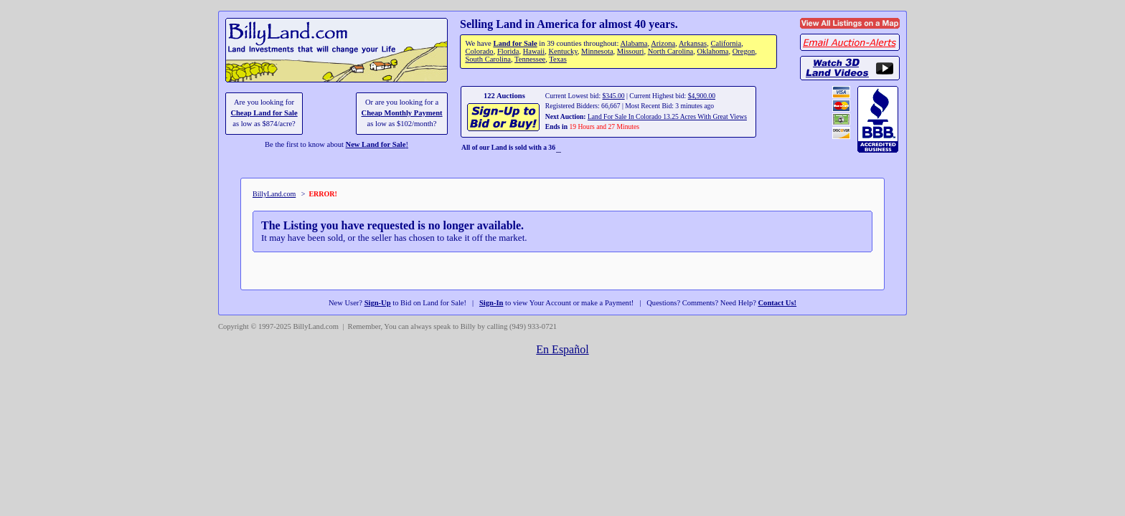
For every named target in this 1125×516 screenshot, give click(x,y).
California (725, 43)
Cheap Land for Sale (263, 113)
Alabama (633, 43)
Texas (557, 59)
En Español (562, 349)
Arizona (663, 43)
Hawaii (534, 51)
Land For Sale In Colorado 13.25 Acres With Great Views (667, 116)
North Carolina (671, 51)
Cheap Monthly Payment (402, 113)
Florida (508, 51)
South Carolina (488, 59)
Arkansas (693, 43)
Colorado (479, 51)
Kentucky (562, 51)
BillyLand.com (274, 194)
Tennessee (529, 59)
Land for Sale (515, 43)
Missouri (630, 51)
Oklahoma (713, 51)
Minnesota (597, 51)
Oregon (744, 51)
